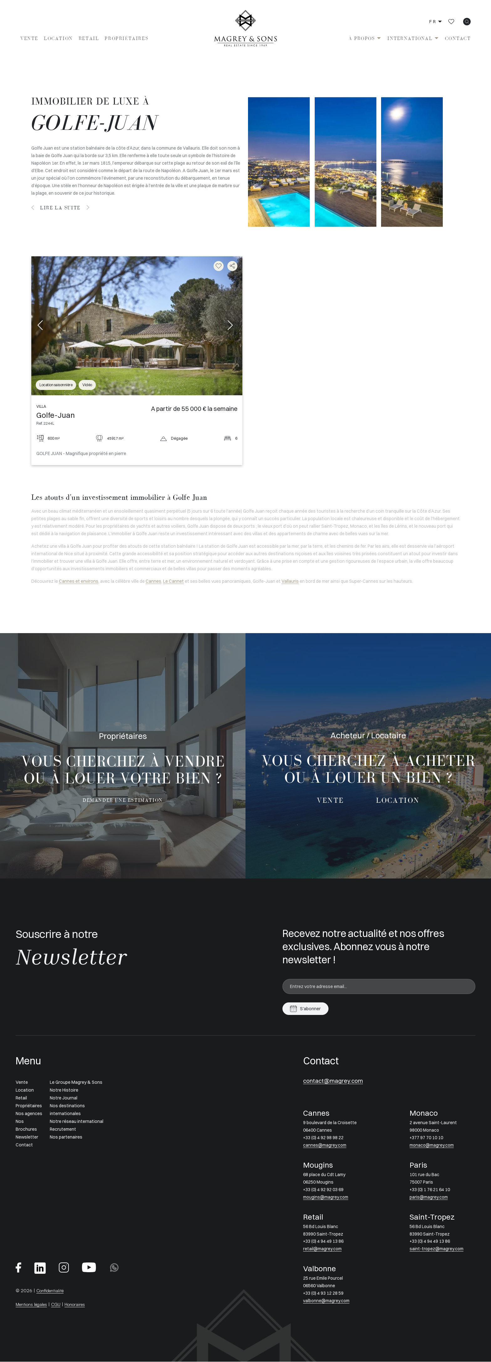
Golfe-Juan (55, 415)
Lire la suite (60, 207)
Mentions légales (33, 1304)
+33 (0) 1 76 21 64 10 (430, 1190)
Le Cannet (173, 581)
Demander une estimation (123, 800)
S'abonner (310, 1008)
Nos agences (29, 1113)
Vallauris (290, 581)
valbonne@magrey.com (326, 1301)
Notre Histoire (64, 1090)
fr (433, 21)
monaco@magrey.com (432, 1145)
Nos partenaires (66, 1137)
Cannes (153, 581)
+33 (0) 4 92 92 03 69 (323, 1190)
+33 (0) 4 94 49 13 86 (323, 1242)
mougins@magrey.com (326, 1197)
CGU (59, 1304)
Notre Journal (63, 1098)
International (409, 38)
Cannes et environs (78, 581)
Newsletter (27, 1137)
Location (58, 38)
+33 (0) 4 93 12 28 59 (323, 1293)
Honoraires (79, 1304)
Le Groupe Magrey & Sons (76, 1082)
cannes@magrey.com (325, 1145)
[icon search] (467, 21)
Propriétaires (126, 38)
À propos (362, 38)
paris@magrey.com (429, 1197)
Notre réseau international (76, 1121)
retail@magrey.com (322, 1249)
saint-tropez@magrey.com (437, 1249)
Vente (29, 38)
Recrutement (63, 1129)
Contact (458, 38)
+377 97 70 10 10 (426, 1138)
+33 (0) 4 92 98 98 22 (323, 1138)
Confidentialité (51, 1290)
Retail (89, 38)
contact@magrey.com (335, 1081)
